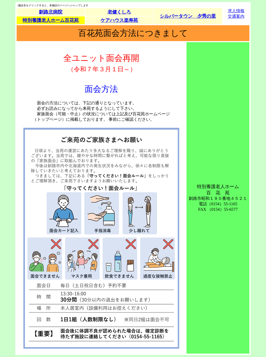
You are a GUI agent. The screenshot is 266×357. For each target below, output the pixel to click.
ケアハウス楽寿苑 (119, 20)
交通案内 (236, 16)
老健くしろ (119, 12)
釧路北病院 (50, 12)
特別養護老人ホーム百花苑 (51, 20)
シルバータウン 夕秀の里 (188, 16)
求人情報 (236, 11)
